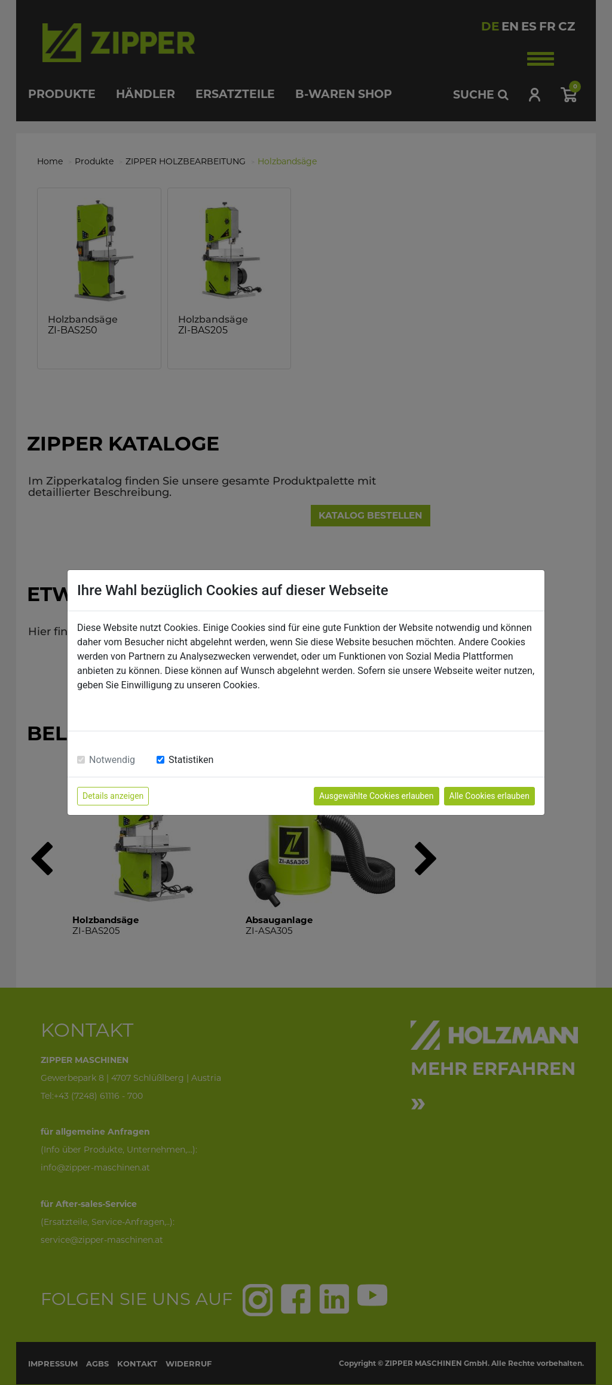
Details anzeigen (112, 796)
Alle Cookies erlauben (489, 796)
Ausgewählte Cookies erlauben (376, 796)
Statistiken (191, 759)
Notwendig (112, 759)
